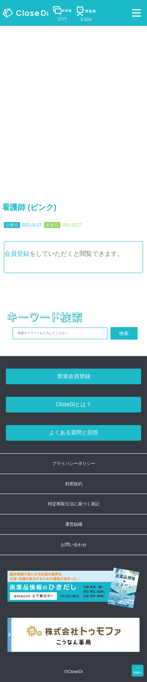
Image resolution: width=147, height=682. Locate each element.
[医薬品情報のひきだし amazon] (73, 592)
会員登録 (16, 253)
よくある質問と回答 (73, 432)
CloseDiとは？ (73, 404)
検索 (124, 333)
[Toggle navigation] (136, 12)
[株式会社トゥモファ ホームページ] (73, 639)
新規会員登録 (73, 376)
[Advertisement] (73, 103)
